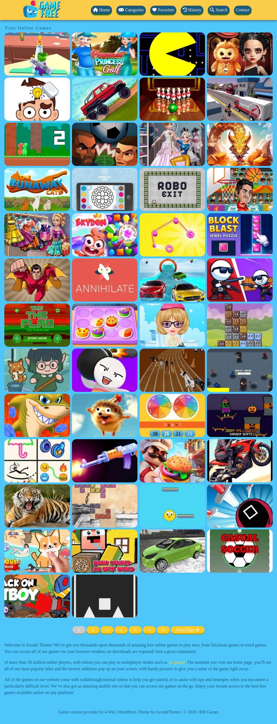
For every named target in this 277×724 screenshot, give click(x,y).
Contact (243, 10)
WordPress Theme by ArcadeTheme (149, 712)
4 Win (110, 712)
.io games (177, 662)
